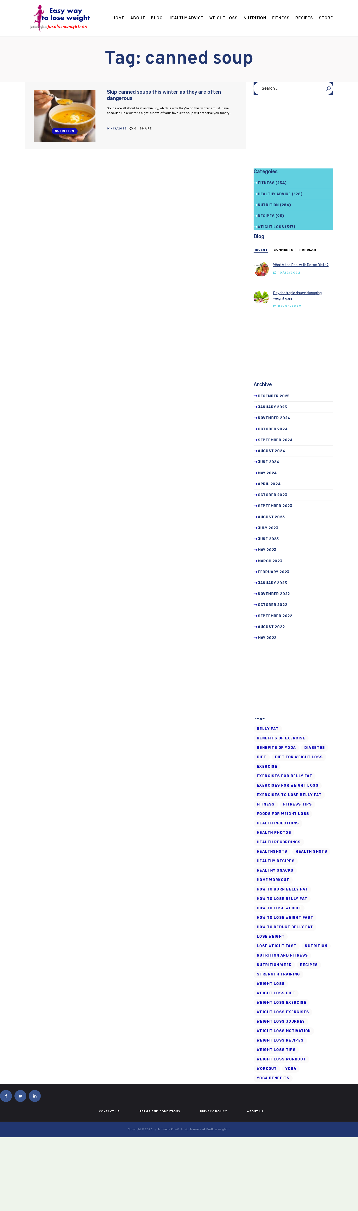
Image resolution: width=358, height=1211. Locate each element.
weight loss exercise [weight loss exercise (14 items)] (281, 1003)
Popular (307, 249)
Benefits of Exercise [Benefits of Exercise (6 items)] (281, 738)
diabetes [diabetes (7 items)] (314, 748)
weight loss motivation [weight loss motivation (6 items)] (284, 1031)
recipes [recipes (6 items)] (309, 965)
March (270, 561)
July (268, 528)
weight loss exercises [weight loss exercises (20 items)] (283, 1012)
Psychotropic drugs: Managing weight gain (297, 295)
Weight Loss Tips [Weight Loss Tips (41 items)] (276, 1050)
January (272, 407)
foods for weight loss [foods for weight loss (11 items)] (283, 814)
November (274, 418)
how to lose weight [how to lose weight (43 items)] (279, 908)
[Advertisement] (293, 134)
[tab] (261, 250)
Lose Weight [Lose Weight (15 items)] (270, 936)
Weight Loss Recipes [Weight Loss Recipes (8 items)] (280, 1040)
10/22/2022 (289, 272)
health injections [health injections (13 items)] (278, 823)
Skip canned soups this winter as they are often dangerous (164, 95)
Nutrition (64, 131)
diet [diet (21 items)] (262, 757)
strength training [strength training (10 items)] (278, 974)
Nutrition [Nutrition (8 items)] (316, 946)
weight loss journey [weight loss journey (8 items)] (281, 1021)
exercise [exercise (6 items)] (267, 767)
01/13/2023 (117, 129)
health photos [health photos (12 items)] (274, 833)
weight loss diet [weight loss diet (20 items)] (276, 993)
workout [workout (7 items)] (267, 1069)
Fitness (266, 183)
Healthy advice (274, 194)
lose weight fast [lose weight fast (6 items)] (276, 946)
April (269, 484)
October (273, 429)
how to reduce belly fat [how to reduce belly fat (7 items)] (285, 927)
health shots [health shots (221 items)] (311, 851)
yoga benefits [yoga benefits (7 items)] (273, 1078)
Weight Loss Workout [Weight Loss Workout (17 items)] (281, 1059)
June (268, 462)
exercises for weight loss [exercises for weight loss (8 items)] (287, 785)
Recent (261, 249)
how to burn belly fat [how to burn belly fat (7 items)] (282, 889)
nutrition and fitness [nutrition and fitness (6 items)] (282, 955)
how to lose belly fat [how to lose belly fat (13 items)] (282, 899)
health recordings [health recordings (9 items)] (279, 842)
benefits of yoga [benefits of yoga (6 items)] (276, 748)
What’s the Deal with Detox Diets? (301, 265)
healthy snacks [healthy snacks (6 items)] (275, 870)
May (267, 473)
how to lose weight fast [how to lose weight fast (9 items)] (285, 918)
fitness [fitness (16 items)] (266, 804)
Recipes (266, 216)
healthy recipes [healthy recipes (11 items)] (276, 861)
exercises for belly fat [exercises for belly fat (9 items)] (284, 776)
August (271, 451)
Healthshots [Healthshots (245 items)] (272, 851)
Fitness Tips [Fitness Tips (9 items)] (297, 804)
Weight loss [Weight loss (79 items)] (271, 984)
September (275, 440)
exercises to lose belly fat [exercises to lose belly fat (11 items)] (289, 795)
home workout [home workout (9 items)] (273, 880)
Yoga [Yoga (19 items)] (291, 1069)
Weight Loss (271, 227)
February (273, 572)
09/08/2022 (289, 306)
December (274, 396)
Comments (283, 249)
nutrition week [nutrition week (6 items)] (274, 965)
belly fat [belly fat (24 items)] (268, 729)
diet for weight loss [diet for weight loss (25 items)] (299, 757)
